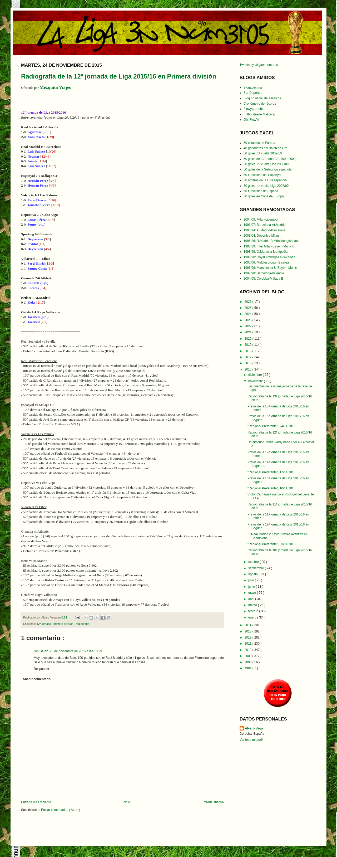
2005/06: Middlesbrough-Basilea (266, 262)
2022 (248, 326)
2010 (248, 650)
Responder (41, 669)
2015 (248, 369)
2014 (248, 625)
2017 (248, 357)
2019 (248, 345)
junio (252, 586)
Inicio (126, 802)
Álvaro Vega (254, 728)
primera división (63, 623)
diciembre (255, 375)
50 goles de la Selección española (267, 169)
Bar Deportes (253, 93)
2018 (248, 351)
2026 (248, 302)
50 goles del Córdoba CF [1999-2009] (270, 159)
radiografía (83, 623)
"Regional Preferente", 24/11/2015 (271, 426)
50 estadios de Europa (259, 143)
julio (251, 580)
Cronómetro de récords (260, 103)
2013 (248, 631)
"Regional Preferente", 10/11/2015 (271, 488)
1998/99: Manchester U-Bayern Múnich (271, 268)
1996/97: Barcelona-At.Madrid (264, 225)
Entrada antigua (212, 802)
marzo (253, 605)
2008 (248, 662)
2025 (248, 308)
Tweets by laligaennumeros (259, 65)
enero (252, 617)
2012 (248, 637)
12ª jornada (44, 623)
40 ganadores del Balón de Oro (266, 148)
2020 (248, 338)
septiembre (256, 568)
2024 (248, 314)
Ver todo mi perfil (251, 740)
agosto (253, 574)
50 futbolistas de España (261, 191)
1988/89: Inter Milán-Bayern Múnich (269, 246)
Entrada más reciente (36, 802)
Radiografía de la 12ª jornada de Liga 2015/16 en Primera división (118, 76)
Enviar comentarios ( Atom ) (60, 810)
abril (251, 599)
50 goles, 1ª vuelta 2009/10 (263, 153)
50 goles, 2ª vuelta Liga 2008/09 (266, 164)
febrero (253, 611)
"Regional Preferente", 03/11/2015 (271, 544)
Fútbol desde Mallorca (259, 114)
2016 (248, 363)
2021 (248, 332)
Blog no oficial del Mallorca (262, 98)
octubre (254, 562)
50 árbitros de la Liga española (265, 180)
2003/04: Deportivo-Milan (261, 235)
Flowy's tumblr (254, 109)
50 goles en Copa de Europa (264, 196)
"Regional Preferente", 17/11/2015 (271, 472)
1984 (248, 668)
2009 (248, 656)
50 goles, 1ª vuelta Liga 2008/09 (266, 186)
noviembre (256, 381)
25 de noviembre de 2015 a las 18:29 (76, 651)
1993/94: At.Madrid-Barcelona (264, 230)
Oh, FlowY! (251, 119)
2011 (248, 643)
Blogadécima (253, 87)
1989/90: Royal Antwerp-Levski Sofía (269, 257)
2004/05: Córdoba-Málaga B (263, 278)
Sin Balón (41, 651)
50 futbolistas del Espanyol (262, 175)
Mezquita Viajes (55, 87)
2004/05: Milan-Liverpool (261, 219)
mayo (252, 593)
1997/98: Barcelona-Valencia (264, 273)
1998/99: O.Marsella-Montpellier (266, 252)
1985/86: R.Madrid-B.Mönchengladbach (271, 241)
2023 (248, 320)
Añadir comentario (37, 679)
